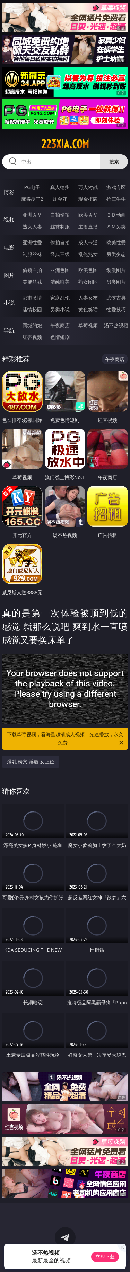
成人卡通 (88, 242)
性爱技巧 (116, 309)
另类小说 (60, 309)
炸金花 (60, 199)
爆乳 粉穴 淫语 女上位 (30, 761)
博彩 (9, 192)
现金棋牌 (88, 199)
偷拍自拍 (60, 242)
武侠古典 (116, 297)
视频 (9, 220)
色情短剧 (60, 337)
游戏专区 (116, 187)
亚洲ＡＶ (32, 214)
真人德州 (60, 187)
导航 (9, 330)
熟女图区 (88, 281)
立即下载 (105, 1256)
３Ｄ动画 (116, 214)
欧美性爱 (116, 242)
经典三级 (60, 254)
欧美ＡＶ (88, 214)
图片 (9, 275)
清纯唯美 (60, 281)
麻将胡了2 (32, 199)
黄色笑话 (88, 309)
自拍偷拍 (60, 214)
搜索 (114, 161)
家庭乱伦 (60, 297)
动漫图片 (116, 270)
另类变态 (116, 254)
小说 (9, 302)
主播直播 (88, 226)
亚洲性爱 (32, 242)
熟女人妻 (32, 226)
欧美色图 (88, 270)
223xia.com (65, 144)
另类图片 (116, 281)
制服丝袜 (32, 254)
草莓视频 (88, 325)
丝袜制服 (60, 226)
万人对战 (88, 187)
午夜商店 (60, 325)
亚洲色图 (60, 270)
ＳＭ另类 (116, 226)
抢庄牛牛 (116, 199)
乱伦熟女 (88, 254)
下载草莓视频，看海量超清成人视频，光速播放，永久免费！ (66, 739)
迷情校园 (32, 309)
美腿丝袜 (32, 281)
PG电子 (32, 187)
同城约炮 (32, 325)
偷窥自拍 (32, 270)
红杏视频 (32, 337)
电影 (9, 247)
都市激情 (32, 297)
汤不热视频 (116, 325)
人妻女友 (88, 297)
